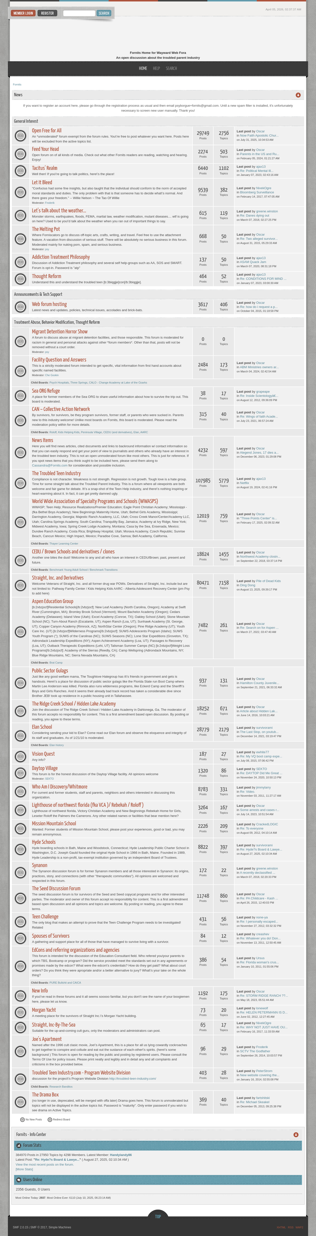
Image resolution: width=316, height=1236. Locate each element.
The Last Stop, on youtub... (259, 732)
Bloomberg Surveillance (257, 192)
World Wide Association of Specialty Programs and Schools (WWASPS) (95, 501)
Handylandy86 (121, 1155)
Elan (136, 432)
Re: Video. (247, 791)
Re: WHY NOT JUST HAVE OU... (264, 1027)
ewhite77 (262, 752)
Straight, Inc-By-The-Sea (54, 1025)
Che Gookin (52, 375)
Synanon (39, 865)
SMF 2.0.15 (20, 1227)
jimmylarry (263, 787)
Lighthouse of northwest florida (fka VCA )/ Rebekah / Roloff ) (88, 805)
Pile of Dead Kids (268, 581)
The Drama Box (45, 1095)
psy (47, 249)
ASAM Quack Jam (253, 262)
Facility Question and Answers (59, 360)
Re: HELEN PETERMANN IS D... (264, 1012)
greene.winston (267, 211)
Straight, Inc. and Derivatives (58, 578)
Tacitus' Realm (45, 168)
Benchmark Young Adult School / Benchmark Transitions (83, 569)
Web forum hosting (49, 304)
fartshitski (263, 1098)
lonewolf (262, 1008)
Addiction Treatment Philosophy (61, 257)
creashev (262, 934)
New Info (40, 991)
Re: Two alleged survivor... (259, 239)
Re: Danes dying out (254, 215)
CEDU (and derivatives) (117, 432)
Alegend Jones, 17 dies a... (259, 452)
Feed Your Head (45, 149)
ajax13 (261, 166)
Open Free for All (46, 131)
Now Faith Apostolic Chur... (259, 135)
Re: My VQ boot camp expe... (261, 756)
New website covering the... (259, 1075)
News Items (42, 440)
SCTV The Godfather (255, 1051)
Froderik (50, 203)
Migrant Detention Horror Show (60, 332)
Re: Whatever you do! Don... (260, 938)
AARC (144, 432)
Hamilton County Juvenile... (259, 683)
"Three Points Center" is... (258, 518)
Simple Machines (60, 1227)
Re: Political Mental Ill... (257, 171)
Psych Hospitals (59, 382)
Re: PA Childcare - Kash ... (259, 898)
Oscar (260, 131)
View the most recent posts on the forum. (45, 1164)
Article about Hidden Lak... (258, 711)
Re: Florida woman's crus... (259, 962)
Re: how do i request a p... (259, 307)
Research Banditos (60, 1086)
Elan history (56, 745)
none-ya (262, 917)
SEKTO (49, 778)
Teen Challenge (45, 917)
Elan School (42, 727)
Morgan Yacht (44, 1010)
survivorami (264, 727)
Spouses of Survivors (51, 936)
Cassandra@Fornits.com (50, 465)
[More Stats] (24, 1169)
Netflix (244, 483)
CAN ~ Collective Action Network (61, 409)
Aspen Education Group (52, 601)
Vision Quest (43, 754)
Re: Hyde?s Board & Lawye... (261, 849)
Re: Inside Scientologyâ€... (259, 396)
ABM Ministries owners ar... (259, 367)
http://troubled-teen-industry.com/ (132, 1078)
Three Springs (78, 382)
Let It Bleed (42, 182)
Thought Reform (46, 276)
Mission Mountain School (54, 824)
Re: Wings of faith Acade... (259, 416)
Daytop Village (45, 768)
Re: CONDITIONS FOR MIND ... (263, 279)
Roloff (53, 432)
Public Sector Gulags (50, 671)
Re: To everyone (251, 828)
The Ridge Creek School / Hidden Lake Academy (74, 704)
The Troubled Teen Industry (56, 473)
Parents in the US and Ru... (259, 154)
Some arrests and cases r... (259, 810)
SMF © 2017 (38, 1227)
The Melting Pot (46, 229)
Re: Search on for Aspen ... (259, 627)
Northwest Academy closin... (260, 556)
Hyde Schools (44, 842)
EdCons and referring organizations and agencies (75, 950)
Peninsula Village (91, 432)
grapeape (263, 391)
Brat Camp (55, 662)
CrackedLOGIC (267, 824)
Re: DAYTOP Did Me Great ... (261, 773)
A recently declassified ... (257, 872)
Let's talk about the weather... (59, 211)
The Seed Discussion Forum (56, 889)
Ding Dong (247, 585)
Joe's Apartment (47, 1039)
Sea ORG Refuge (46, 391)
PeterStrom (264, 1071)
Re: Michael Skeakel (255, 1102)
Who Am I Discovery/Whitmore (59, 787)
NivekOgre (263, 188)
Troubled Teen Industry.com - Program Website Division (81, 1073)
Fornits (158, 34)
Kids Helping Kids (68, 432)
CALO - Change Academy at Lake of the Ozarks (118, 382)
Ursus (260, 958)
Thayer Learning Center (63, 543)
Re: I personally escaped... (259, 921)
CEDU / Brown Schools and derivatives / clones (73, 552)
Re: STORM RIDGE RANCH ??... (264, 995)
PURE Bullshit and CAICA (65, 982)
